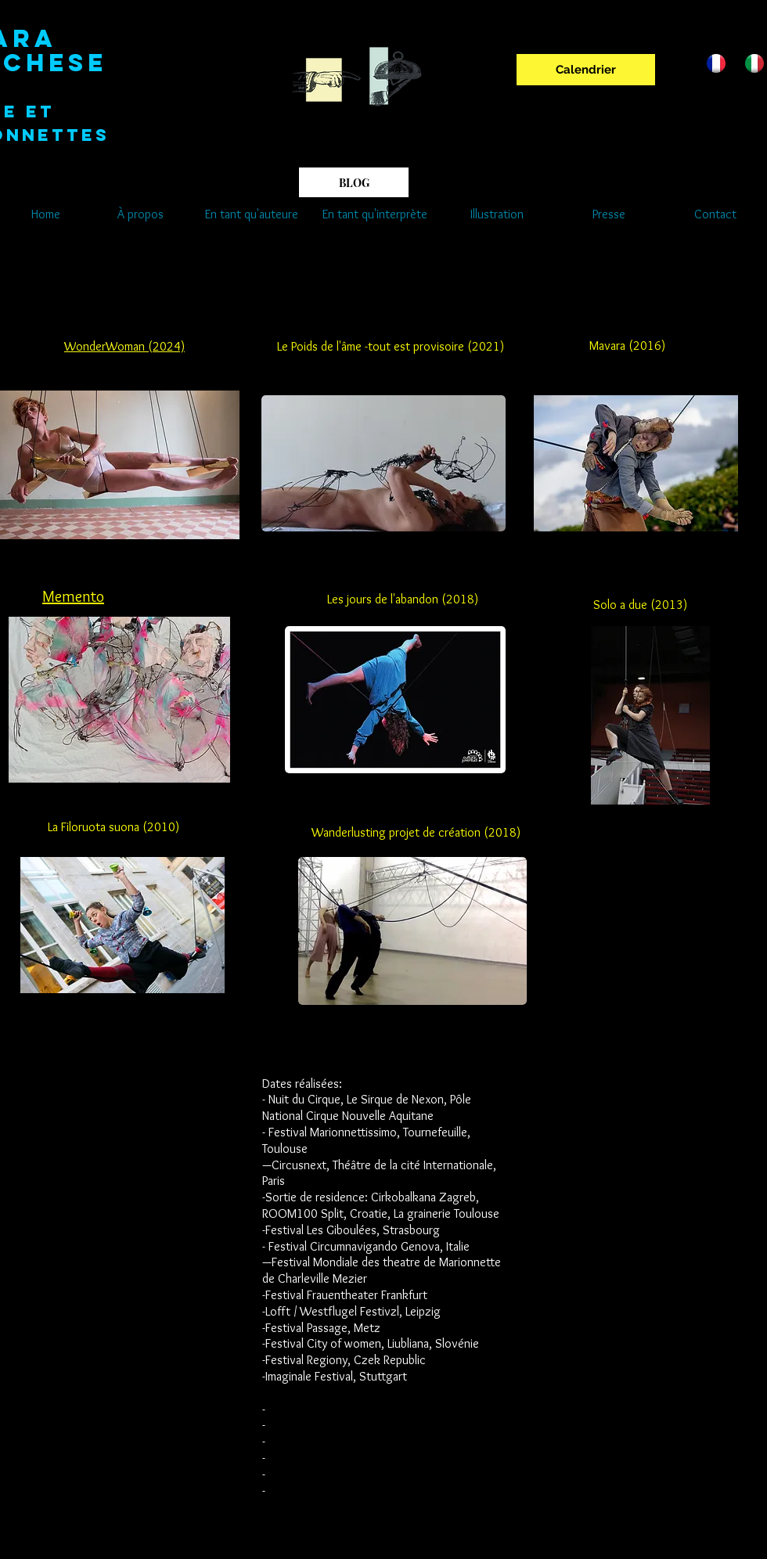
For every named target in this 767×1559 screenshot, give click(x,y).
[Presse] (609, 214)
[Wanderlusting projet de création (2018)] (415, 833)
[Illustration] (497, 214)
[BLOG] (353, 182)
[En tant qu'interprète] (374, 214)
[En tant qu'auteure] (251, 214)
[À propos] (140, 214)
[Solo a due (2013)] (640, 606)
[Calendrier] (586, 69)
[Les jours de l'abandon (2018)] (402, 600)
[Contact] (715, 214)
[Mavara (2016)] (627, 346)
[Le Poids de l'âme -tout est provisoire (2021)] (390, 346)
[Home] (45, 214)
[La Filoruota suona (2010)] (113, 828)
